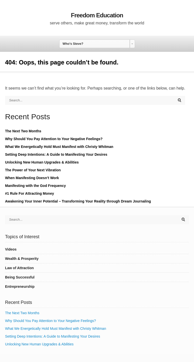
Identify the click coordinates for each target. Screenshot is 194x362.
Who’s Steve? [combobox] (73, 44)
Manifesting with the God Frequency (35, 186)
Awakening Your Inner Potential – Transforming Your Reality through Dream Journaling (78, 201)
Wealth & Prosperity (22, 259)
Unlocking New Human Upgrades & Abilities (42, 162)
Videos (11, 249)
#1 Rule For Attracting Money (29, 193)
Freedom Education (97, 15)
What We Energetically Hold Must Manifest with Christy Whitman (59, 147)
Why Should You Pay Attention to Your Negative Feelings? (54, 139)
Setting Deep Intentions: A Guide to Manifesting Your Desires (56, 154)
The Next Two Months (23, 131)
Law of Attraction (19, 268)
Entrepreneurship (20, 287)
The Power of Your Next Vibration (33, 170)
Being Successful (20, 277)
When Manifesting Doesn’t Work (32, 178)
